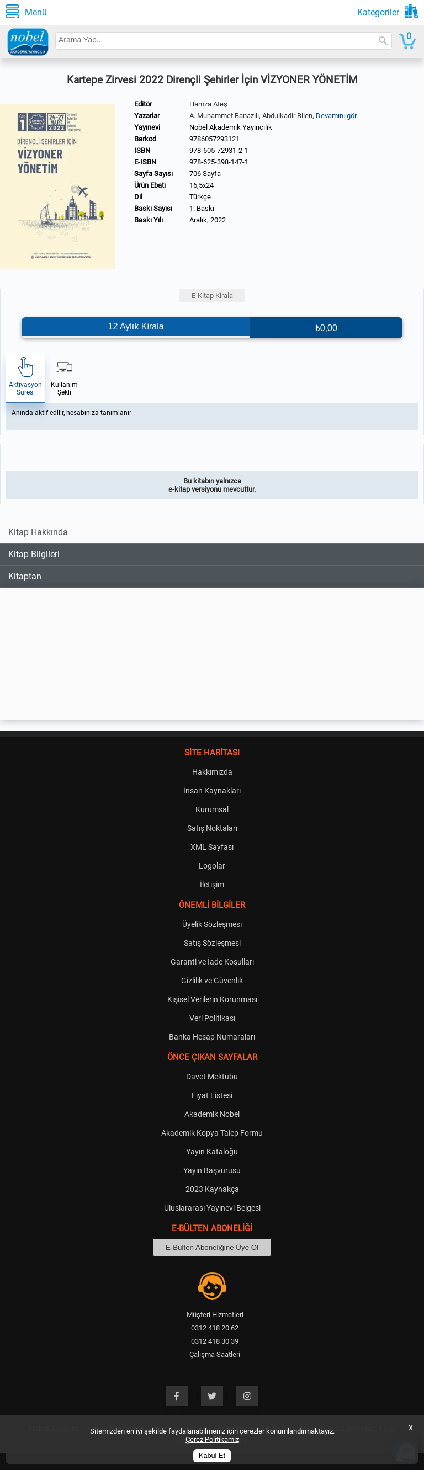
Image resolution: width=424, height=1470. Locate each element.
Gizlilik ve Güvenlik (212, 980)
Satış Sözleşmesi (212, 943)
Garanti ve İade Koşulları (212, 961)
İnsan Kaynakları (212, 790)
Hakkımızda (212, 772)
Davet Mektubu (212, 1076)
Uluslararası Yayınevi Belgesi (212, 1207)
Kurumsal (212, 809)
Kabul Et (212, 1456)
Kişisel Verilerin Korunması (212, 999)
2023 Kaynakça (212, 1189)
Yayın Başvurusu (212, 1170)
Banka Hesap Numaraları (212, 1036)
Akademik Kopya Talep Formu (212, 1132)
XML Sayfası (212, 847)
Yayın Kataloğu (212, 1151)
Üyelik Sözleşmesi (212, 924)
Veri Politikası (212, 1018)
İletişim (212, 884)
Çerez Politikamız (212, 1439)
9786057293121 (214, 139)
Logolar (212, 865)
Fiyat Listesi (212, 1095)
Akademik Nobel (212, 1114)
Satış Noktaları (212, 828)
